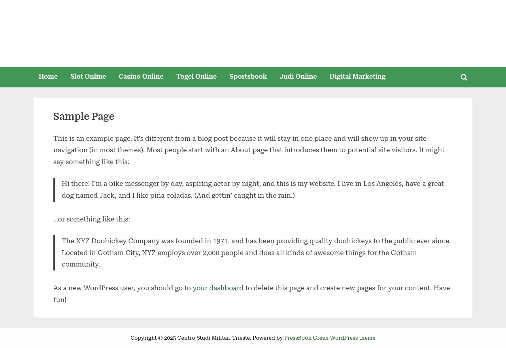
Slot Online (88, 76)
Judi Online (298, 76)
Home (48, 76)
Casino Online (141, 76)
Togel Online (196, 76)
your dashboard (218, 288)
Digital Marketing (357, 76)
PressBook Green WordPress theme (330, 338)
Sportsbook (248, 76)
